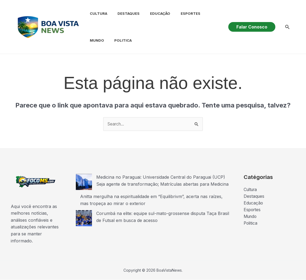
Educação (152, 13)
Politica (94, 40)
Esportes (180, 13)
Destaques (122, 13)
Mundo (206, 13)
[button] (251, 27)
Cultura (94, 13)
